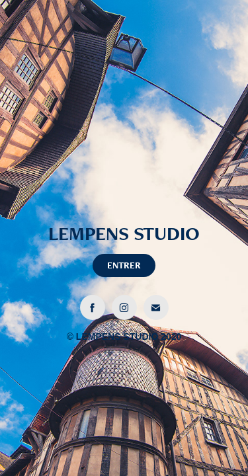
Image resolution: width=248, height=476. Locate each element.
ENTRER (124, 265)
